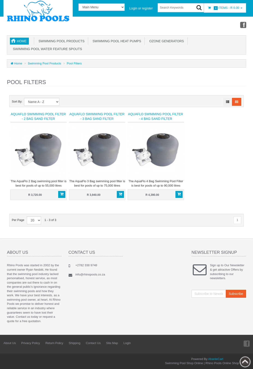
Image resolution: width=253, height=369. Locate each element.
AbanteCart (215, 359)
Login (127, 343)
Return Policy (54, 343)
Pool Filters (74, 63)
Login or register (141, 8)
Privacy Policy (30, 343)
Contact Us (93, 343)
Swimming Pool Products (60, 41)
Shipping (75, 343)
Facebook (242, 24)
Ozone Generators (165, 41)
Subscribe (236, 294)
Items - (225, 8)
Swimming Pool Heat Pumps (116, 41)
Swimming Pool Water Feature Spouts (46, 49)
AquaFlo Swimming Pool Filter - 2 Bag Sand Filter (38, 116)
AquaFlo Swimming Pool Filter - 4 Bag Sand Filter (155, 116)
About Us (9, 343)
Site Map (112, 343)
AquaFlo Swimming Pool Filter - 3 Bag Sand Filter (97, 116)
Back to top (245, 362)
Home (22, 41)
